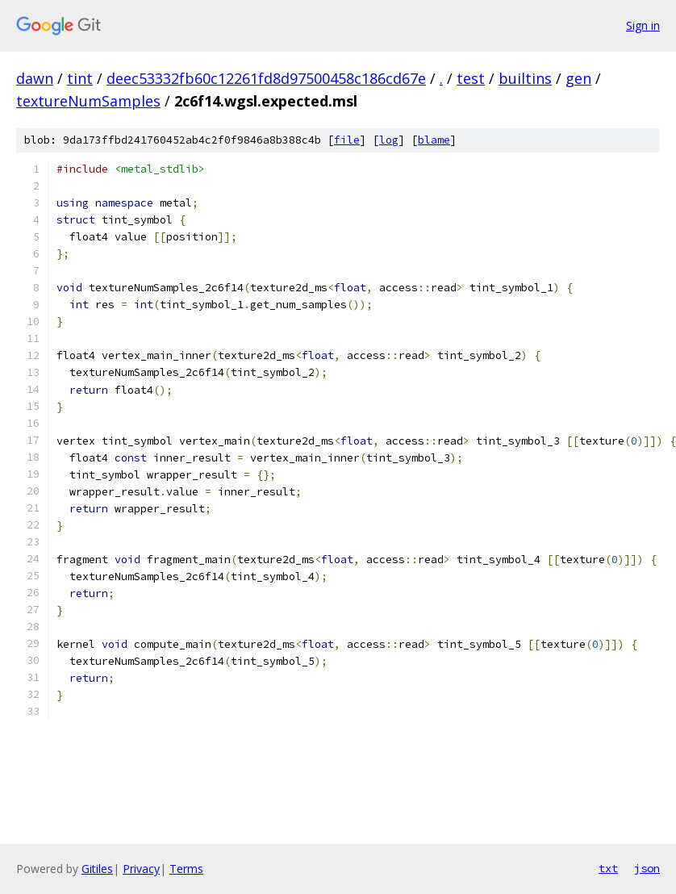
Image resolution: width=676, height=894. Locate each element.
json (647, 868)
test (471, 78)
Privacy (141, 868)
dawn (34, 78)
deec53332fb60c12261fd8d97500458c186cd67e (266, 78)
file (347, 140)
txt (608, 868)
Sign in (643, 25)
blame (434, 140)
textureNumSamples (88, 101)
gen (578, 78)
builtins (525, 78)
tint (80, 78)
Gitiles (97, 868)
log (389, 140)
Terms (186, 868)
